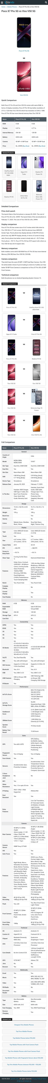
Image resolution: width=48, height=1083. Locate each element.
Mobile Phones (12, 7)
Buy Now (26, 146)
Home (3, 7)
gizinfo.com (15, 1079)
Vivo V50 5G (24, 95)
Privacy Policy (36, 1079)
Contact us (27, 1081)
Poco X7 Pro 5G (24, 51)
